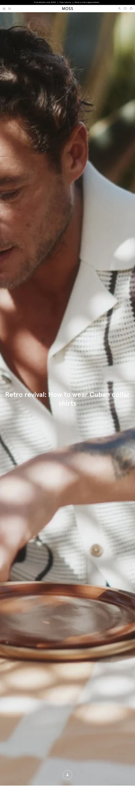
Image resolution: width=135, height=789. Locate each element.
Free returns (65, 2)
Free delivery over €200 (45, 2)
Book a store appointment (87, 2)
